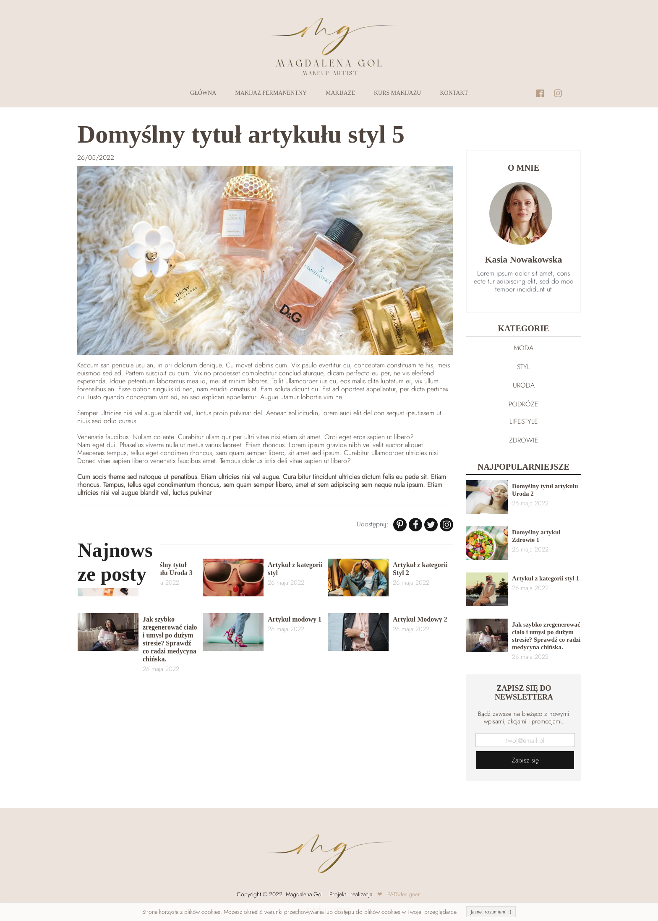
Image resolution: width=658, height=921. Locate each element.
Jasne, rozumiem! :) (491, 912)
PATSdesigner (403, 894)
